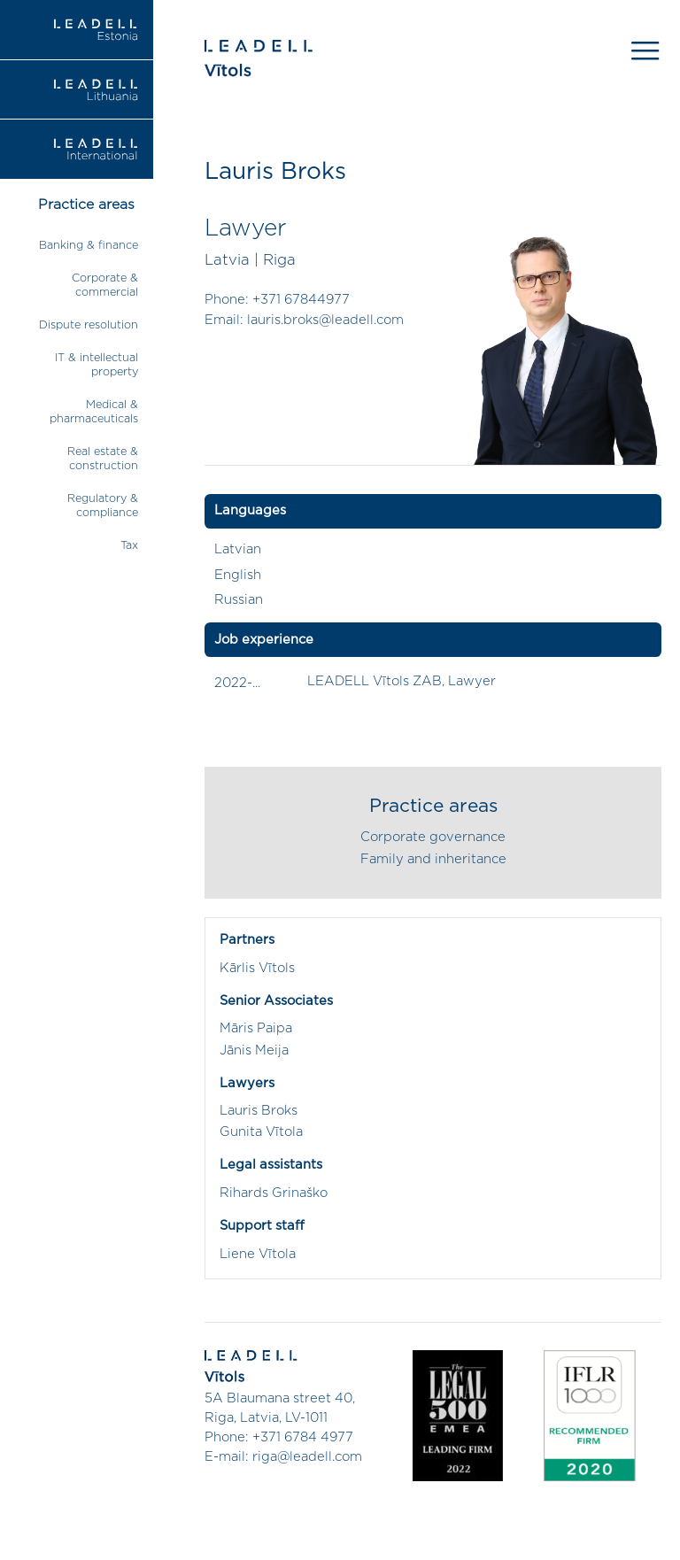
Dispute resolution (88, 325)
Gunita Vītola (261, 1132)
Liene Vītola (258, 1254)
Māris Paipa (256, 1028)
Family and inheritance (433, 859)
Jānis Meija (254, 1050)
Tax (129, 546)
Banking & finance (88, 245)
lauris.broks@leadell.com (325, 320)
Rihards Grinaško (274, 1193)
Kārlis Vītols (257, 968)
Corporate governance (433, 837)
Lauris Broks (259, 1110)
